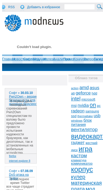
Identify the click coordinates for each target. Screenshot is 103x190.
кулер (78, 177)
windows (77, 120)
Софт (27, 59)
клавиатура (78, 160)
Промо (68, 59)
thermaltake (85, 116)
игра (85, 149)
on (93, 105)
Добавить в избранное (43, 7)
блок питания (81, 122)
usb (97, 115)
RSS (11, 7)
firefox (12, 156)
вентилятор (84, 129)
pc (99, 106)
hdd (94, 93)
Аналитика (61, 59)
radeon (78, 110)
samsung (92, 111)
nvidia (83, 105)
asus (94, 87)
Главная (8, 59)
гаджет (78, 142)
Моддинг (39, 59)
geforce (83, 93)
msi (74, 106)
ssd (74, 116)
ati (73, 93)
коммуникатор (81, 163)
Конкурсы (80, 59)
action (74, 88)
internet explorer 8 (19, 160)
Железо (49, 59)
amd (84, 87)
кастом (79, 155)
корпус (82, 169)
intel (76, 99)
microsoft (88, 99)
